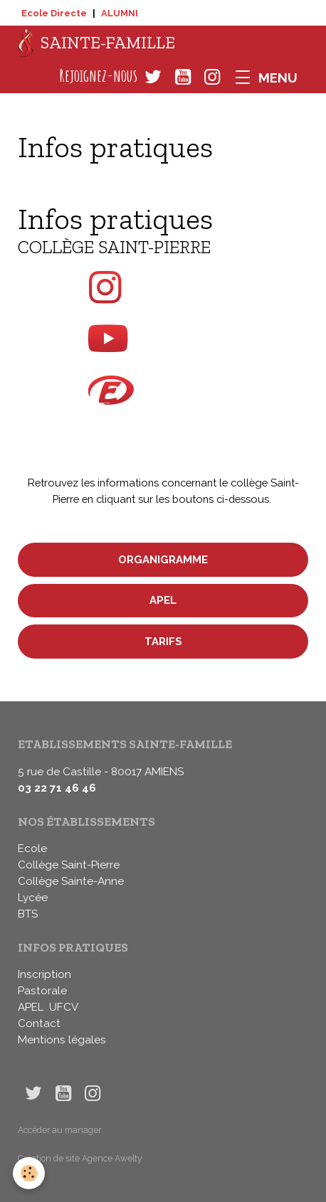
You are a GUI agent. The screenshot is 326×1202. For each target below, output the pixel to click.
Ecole (32, 848)
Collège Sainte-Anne (71, 881)
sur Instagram (163, 287)
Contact (39, 1023)
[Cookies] (29, 1173)
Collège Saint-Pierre (69, 864)
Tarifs (163, 641)
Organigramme (163, 559)
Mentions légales (62, 1039)
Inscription (44, 974)
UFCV (63, 1007)
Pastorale (42, 990)
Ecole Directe (54, 13)
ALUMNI (119, 13)
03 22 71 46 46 (57, 788)
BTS (28, 914)
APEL (163, 600)
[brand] (96, 43)
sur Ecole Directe (163, 397)
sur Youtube (163, 338)
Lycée (33, 897)
